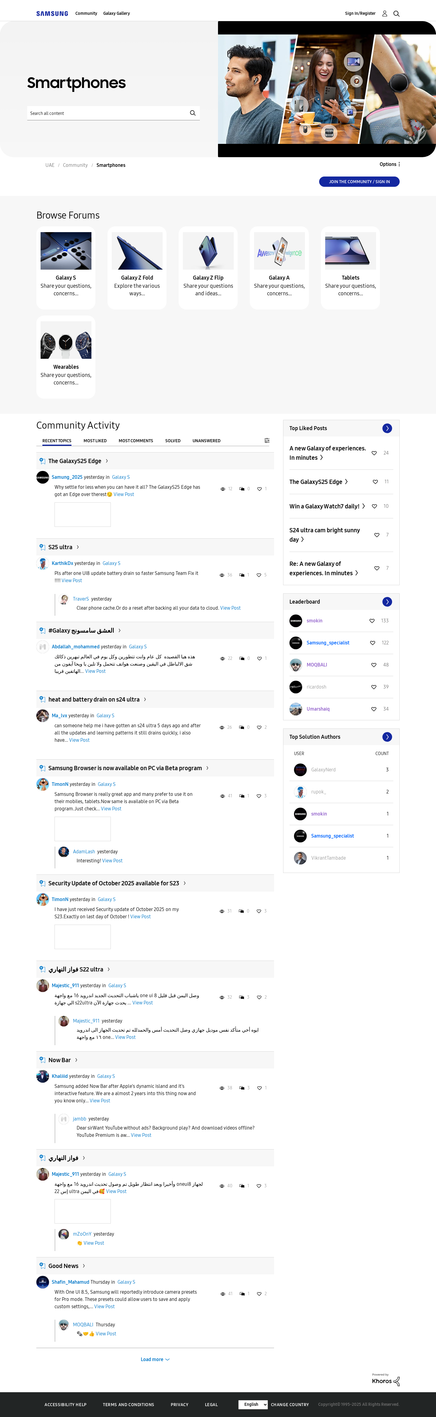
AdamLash (84, 851)
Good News (63, 1265)
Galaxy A (279, 277)
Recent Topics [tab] (56, 440)
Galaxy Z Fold (137, 277)
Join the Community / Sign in (359, 181)
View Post (124, 494)
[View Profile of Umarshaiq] (318, 709)
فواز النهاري (63, 1158)
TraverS (81, 598)
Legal (211, 1404)
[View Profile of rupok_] (318, 792)
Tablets (350, 277)
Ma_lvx (59, 715)
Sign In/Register (360, 13)
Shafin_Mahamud (70, 1282)
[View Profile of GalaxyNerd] (323, 770)
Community (86, 13)
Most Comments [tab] (136, 440)
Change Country (290, 1404)
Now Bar (59, 1060)
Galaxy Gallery (116, 13)
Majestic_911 (65, 985)
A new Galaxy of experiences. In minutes (327, 453)
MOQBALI (83, 1325)
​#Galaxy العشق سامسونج (81, 630)
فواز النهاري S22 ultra (75, 969)
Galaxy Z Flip (208, 277)
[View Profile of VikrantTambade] (328, 858)
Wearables (66, 367)
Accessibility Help (66, 1404)
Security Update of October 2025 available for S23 (113, 883)
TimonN (60, 784)
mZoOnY (82, 1234)
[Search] (113, 113)
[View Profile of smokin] (314, 621)
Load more (152, 1359)
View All (341, 428)
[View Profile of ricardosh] (316, 687)
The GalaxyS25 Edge (74, 461)
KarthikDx (62, 563)
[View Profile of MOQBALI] (317, 665)
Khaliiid (60, 1076)
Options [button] (388, 164)
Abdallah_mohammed (76, 647)
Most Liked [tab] (95, 440)
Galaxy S (66, 277)
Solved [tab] (172, 440)
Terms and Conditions (128, 1404)
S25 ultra (60, 547)
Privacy (179, 1404)
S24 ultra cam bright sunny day (324, 535)
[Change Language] (253, 1404)
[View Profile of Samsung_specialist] (328, 643)
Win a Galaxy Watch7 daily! (325, 506)
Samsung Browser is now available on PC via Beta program (125, 768)
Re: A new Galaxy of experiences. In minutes (321, 568)
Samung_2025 (67, 477)
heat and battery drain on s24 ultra (94, 699)
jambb (79, 1119)
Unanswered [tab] (206, 440)
